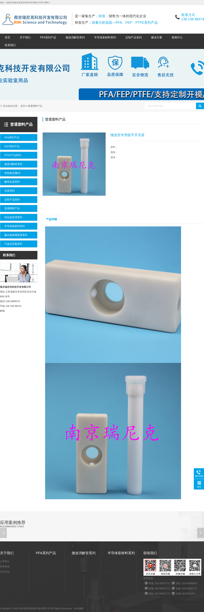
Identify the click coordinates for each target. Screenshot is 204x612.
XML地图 (78, 608)
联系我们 (10, 45)
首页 (7, 37)
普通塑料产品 (35, 106)
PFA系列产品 (48, 37)
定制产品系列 (133, 37)
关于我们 (25, 37)
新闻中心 (177, 37)
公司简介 (5, 561)
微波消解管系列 (75, 37)
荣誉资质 (5, 566)
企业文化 (5, 571)
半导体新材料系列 (105, 37)
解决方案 (156, 37)
